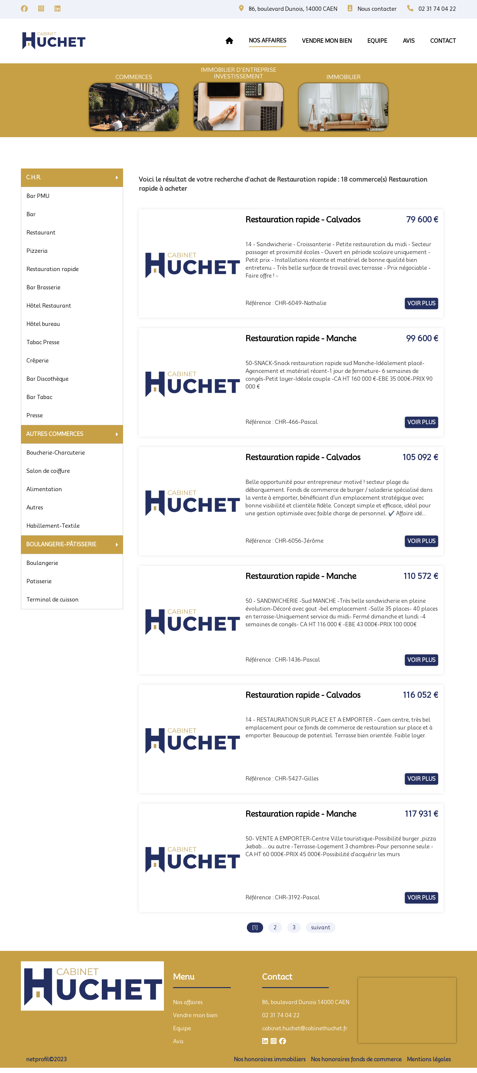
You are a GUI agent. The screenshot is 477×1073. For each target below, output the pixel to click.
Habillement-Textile (53, 526)
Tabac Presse (42, 342)
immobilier (343, 77)
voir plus (421, 303)
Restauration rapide (52, 269)
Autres (34, 507)
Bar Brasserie (43, 287)
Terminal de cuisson (52, 600)
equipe (377, 41)
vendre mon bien (327, 41)
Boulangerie (42, 563)
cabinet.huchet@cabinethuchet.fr (304, 1028)
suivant (320, 927)
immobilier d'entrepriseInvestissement (238, 73)
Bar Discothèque (47, 379)
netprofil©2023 (46, 1059)
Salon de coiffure (48, 471)
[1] (255, 927)
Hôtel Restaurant (48, 306)
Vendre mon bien (195, 1015)
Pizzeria (37, 251)
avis (409, 41)
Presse (34, 415)
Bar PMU (37, 196)
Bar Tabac (39, 397)
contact (443, 41)
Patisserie (39, 581)
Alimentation (44, 489)
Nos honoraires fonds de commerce (356, 1059)
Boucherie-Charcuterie (55, 453)
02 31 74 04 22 (281, 1015)
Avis (178, 1041)
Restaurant (41, 233)
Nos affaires (267, 41)
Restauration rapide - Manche (301, 338)
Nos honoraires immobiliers (270, 1059)
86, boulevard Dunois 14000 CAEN (305, 1002)
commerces (134, 77)
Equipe (182, 1028)
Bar (31, 214)
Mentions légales (429, 1059)
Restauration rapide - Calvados (303, 219)
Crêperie (37, 361)
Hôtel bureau (43, 324)
